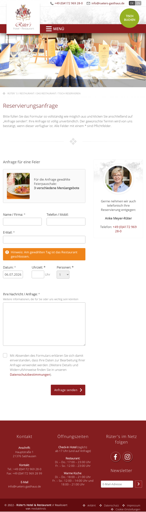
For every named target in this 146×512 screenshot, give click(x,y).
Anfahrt (91, 505)
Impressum (133, 505)
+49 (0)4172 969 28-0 (69, 3)
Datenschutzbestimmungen (30, 374)
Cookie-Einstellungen (128, 509)
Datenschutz (111, 505)
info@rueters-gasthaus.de (108, 3)
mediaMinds (38, 508)
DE (132, 3)
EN (138, 3)
